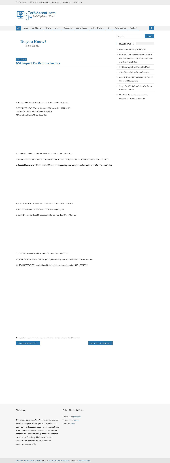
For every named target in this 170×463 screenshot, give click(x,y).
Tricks (48, 27)
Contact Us (38, 460)
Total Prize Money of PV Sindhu (29, 343)
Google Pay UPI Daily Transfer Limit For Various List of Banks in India (135, 88)
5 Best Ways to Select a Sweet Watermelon (134, 72)
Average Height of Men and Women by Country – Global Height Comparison (136, 79)
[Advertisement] (64, 84)
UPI (109, 27)
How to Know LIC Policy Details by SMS (133, 49)
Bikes (57, 27)
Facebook (77, 416)
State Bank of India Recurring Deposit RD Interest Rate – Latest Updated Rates (133, 96)
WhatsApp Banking (43, 2)
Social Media (81, 27)
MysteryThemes (84, 460)
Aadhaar (133, 27)
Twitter (76, 420)
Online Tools (77, 2)
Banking (67, 27)
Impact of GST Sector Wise (71, 338)
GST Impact (27, 338)
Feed (73, 423)
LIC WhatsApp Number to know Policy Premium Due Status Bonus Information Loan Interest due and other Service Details (136, 58)
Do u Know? (37, 27)
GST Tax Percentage (55, 338)
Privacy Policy (29, 460)
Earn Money (66, 2)
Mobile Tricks (96, 27)
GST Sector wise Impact (40, 338)
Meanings (55, 2)
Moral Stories (120, 27)
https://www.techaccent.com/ (59, 460)
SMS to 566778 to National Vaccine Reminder (101, 343)
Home (25, 27)
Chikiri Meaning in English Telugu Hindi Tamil (134, 67)
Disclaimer (19, 460)
